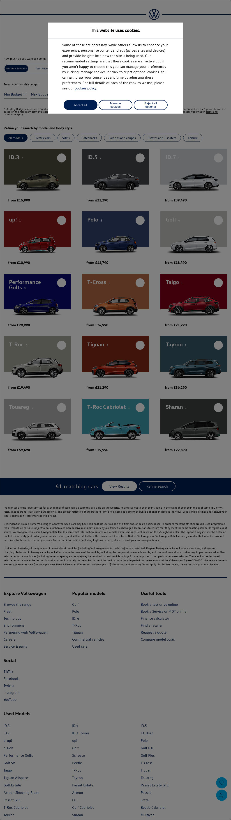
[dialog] (115, 410)
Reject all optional (150, 105)
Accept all (80, 105)
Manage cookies (115, 105)
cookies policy (85, 88)
